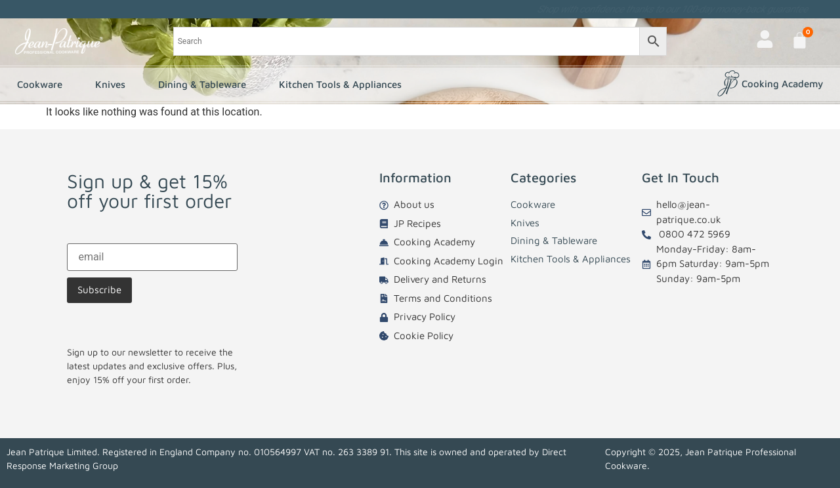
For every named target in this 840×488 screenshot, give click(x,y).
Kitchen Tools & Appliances (343, 84)
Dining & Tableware (205, 84)
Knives (113, 84)
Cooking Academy (782, 83)
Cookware (43, 84)
